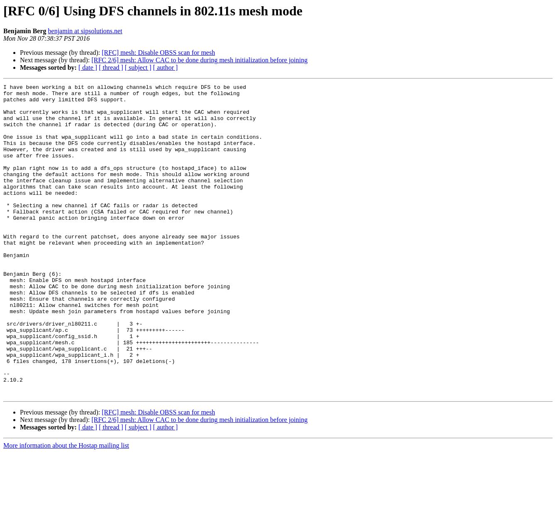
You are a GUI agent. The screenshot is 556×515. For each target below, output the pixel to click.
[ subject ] (138, 67)
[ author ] (165, 67)
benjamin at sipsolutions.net (85, 30)
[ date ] (87, 67)
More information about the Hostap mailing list (66, 507)
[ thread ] (111, 67)
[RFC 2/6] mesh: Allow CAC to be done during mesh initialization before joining (199, 60)
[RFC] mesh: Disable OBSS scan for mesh (158, 52)
